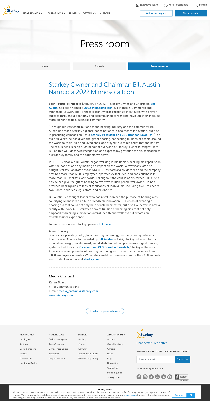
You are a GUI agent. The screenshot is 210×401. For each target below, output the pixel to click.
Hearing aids (26, 339)
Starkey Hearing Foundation (150, 368)
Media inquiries (114, 372)
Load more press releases (105, 311)
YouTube (157, 376)
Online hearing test (156, 13)
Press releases (159, 66)
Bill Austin (106, 239)
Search (200, 5)
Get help (82, 339)
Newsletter (112, 363)
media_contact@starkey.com (78, 291)
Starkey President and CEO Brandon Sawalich (122, 135)
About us (111, 339)
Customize (179, 395)
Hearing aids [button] (31, 13)
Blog (109, 358)
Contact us (112, 368)
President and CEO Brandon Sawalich (104, 247)
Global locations (115, 344)
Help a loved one (57, 358)
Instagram (145, 376)
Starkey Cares (113, 377)
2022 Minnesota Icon (98, 108)
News (45, 66)
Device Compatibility (88, 358)
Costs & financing (28, 349)
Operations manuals (88, 353)
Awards (99, 66)
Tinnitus (74, 13)
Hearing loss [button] (54, 13)
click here (104, 224)
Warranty (82, 349)
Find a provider (191, 13)
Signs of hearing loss (58, 349)
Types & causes (56, 344)
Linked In (163, 376)
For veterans (26, 358)
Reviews (24, 344)
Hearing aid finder (28, 363)
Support (104, 13)
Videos (81, 344)
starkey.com (92, 259)
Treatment (54, 353)
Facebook (139, 376)
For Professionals (176, 5)
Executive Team (146, 5)
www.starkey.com (61, 295)
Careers (111, 349)
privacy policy (130, 395)
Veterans (89, 13)
